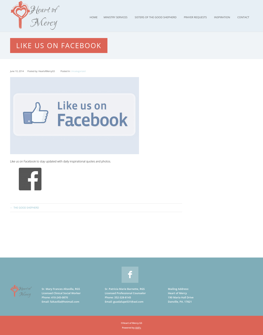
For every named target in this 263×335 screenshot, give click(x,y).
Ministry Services (115, 17)
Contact (243, 17)
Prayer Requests (195, 17)
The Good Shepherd (26, 207)
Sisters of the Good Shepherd (156, 17)
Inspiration (222, 17)
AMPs (138, 327)
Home (94, 17)
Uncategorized (78, 71)
